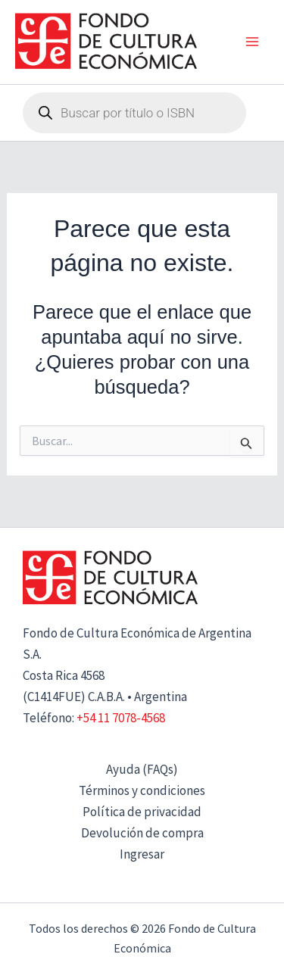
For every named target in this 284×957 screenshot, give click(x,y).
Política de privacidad (142, 811)
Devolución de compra (142, 833)
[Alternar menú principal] (252, 42)
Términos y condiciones (142, 790)
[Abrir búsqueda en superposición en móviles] (134, 113)
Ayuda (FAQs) (142, 769)
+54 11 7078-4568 (120, 717)
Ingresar (142, 854)
